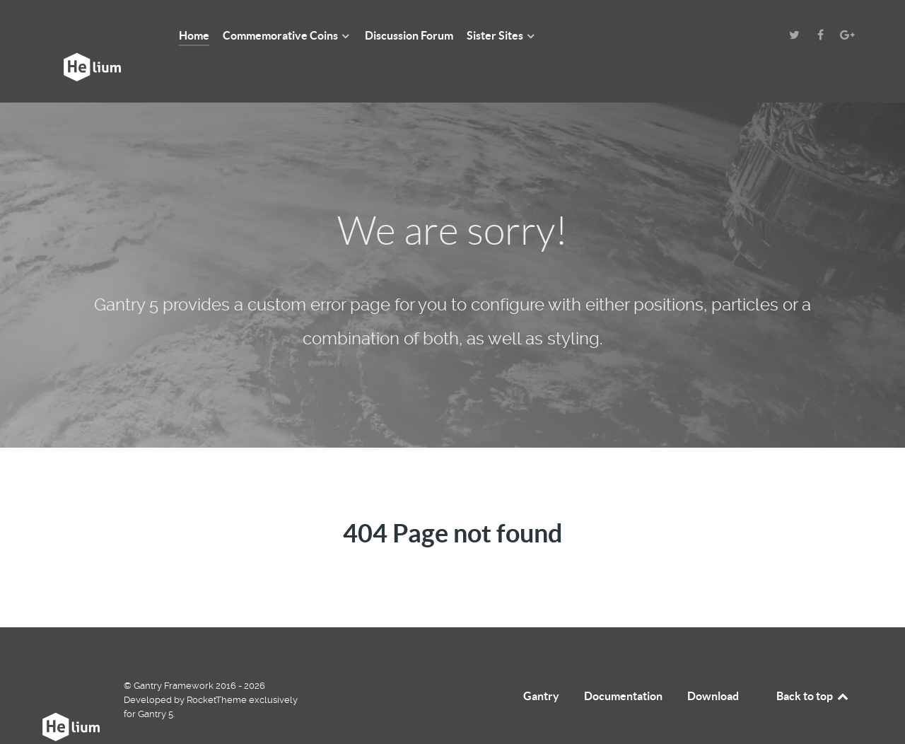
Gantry (541, 664)
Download (713, 664)
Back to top (813, 664)
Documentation (623, 664)
